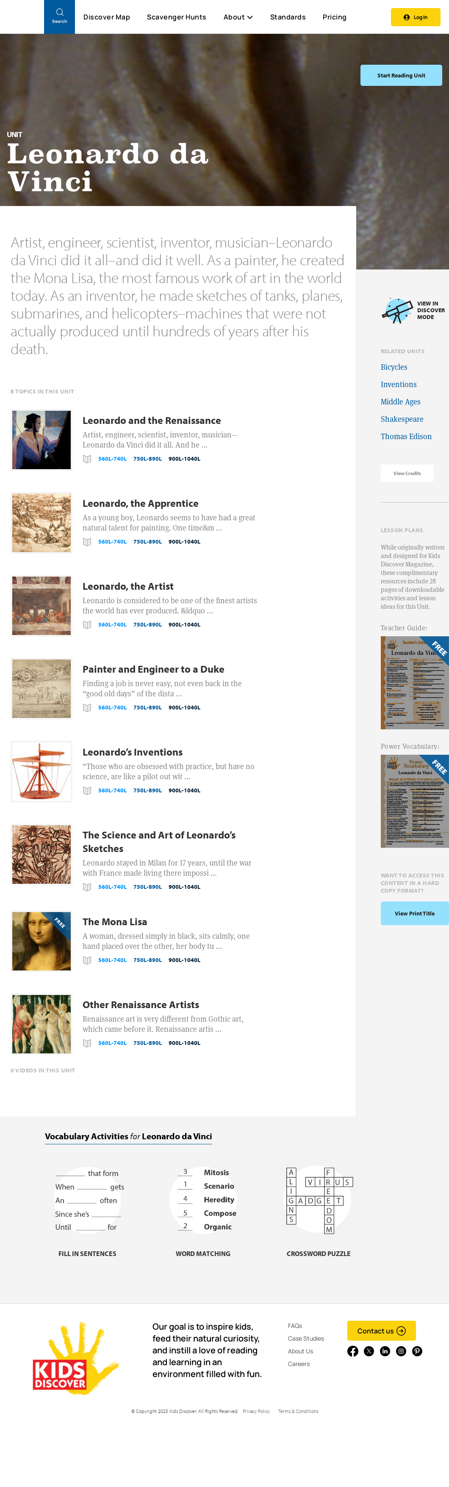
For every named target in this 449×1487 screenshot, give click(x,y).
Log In (416, 17)
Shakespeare (402, 419)
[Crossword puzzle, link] (318, 1248)
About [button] (238, 17)
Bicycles (394, 367)
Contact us (382, 1331)
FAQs (295, 1326)
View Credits (407, 473)
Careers (299, 1364)
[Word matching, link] (203, 1248)
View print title (415, 913)
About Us (300, 1351)
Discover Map (106, 17)
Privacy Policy (256, 1411)
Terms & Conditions (298, 1411)
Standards (288, 17)
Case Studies (306, 1338)
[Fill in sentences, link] (87, 1248)
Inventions (399, 384)
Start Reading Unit (401, 75)
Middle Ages (401, 402)
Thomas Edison (406, 436)
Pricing (335, 17)
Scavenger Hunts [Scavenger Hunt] (176, 17)
